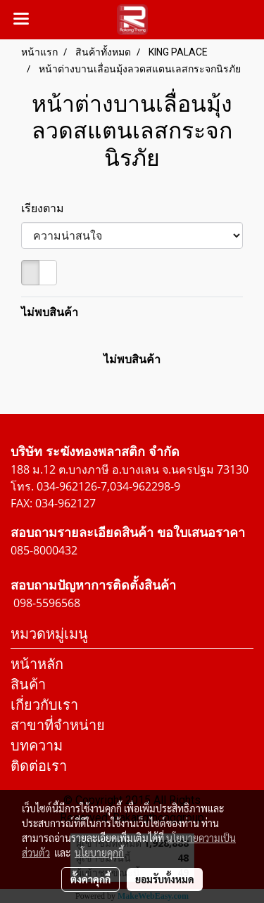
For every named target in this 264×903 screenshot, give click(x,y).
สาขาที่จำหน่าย (58, 724)
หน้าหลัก (37, 663)
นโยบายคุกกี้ (99, 852)
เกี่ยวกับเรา (44, 704)
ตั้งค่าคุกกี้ (90, 879)
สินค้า (28, 684)
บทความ (37, 745)
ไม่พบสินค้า (49, 312)
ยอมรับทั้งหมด (164, 879)
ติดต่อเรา (39, 765)
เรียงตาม (47, 208)
